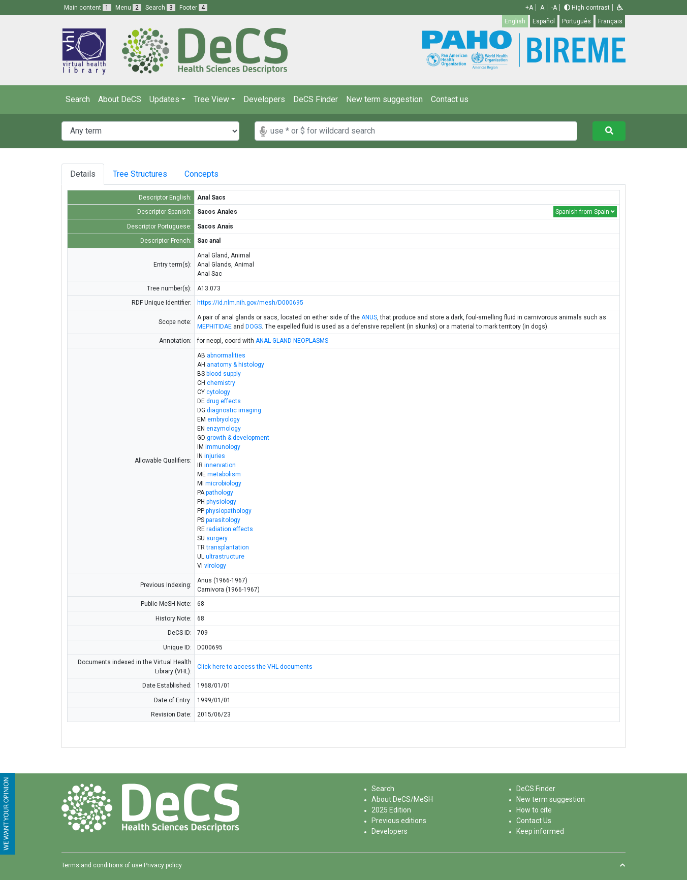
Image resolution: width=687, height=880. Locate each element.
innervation (220, 465)
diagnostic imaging (234, 410)
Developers (264, 99)
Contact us (450, 99)
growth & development (238, 437)
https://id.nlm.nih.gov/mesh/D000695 (250, 302)
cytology (218, 392)
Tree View (211, 99)
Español (544, 21)
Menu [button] (128, 7)
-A (554, 7)
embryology (223, 419)
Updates (164, 99)
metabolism (224, 474)
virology (215, 565)
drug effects (223, 401)
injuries (214, 456)
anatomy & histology (235, 364)
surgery (217, 538)
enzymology (223, 428)
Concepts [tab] (212, 174)
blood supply (223, 373)
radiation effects (229, 529)
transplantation (227, 547)
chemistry (221, 382)
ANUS (369, 317)
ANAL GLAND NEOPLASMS (292, 340)
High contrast (587, 7)
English (515, 21)
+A (529, 7)
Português (576, 21)
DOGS (253, 326)
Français (610, 21)
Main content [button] (87, 7)
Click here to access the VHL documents (255, 666)
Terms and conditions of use (101, 865)
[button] (620, 7)
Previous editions (398, 821)
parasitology (223, 520)
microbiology (223, 483)
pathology (219, 492)
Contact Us (533, 821)
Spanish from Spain (585, 211)
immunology (222, 446)
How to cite (534, 810)
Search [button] (160, 7)
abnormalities (226, 355)
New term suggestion (384, 99)
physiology (221, 501)
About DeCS (119, 99)
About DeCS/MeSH (402, 799)
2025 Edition (391, 810)
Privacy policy (163, 865)
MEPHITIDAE (214, 326)
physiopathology (229, 510)
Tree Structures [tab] (142, 174)
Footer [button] (193, 7)
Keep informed (540, 831)
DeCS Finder (315, 99)
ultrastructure (225, 556)
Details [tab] (83, 174)
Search (78, 99)
